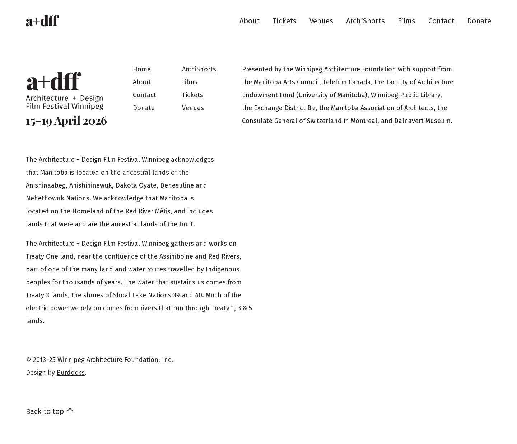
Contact (441, 20)
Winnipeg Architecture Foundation (345, 69)
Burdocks (71, 373)
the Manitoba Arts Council (280, 82)
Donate (479, 20)
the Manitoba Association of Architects (376, 108)
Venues (321, 20)
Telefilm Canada (347, 82)
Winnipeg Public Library (405, 95)
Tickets (285, 20)
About (249, 20)
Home (142, 69)
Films (406, 20)
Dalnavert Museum (422, 121)
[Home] (42, 21)
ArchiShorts (365, 20)
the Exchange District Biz (279, 108)
